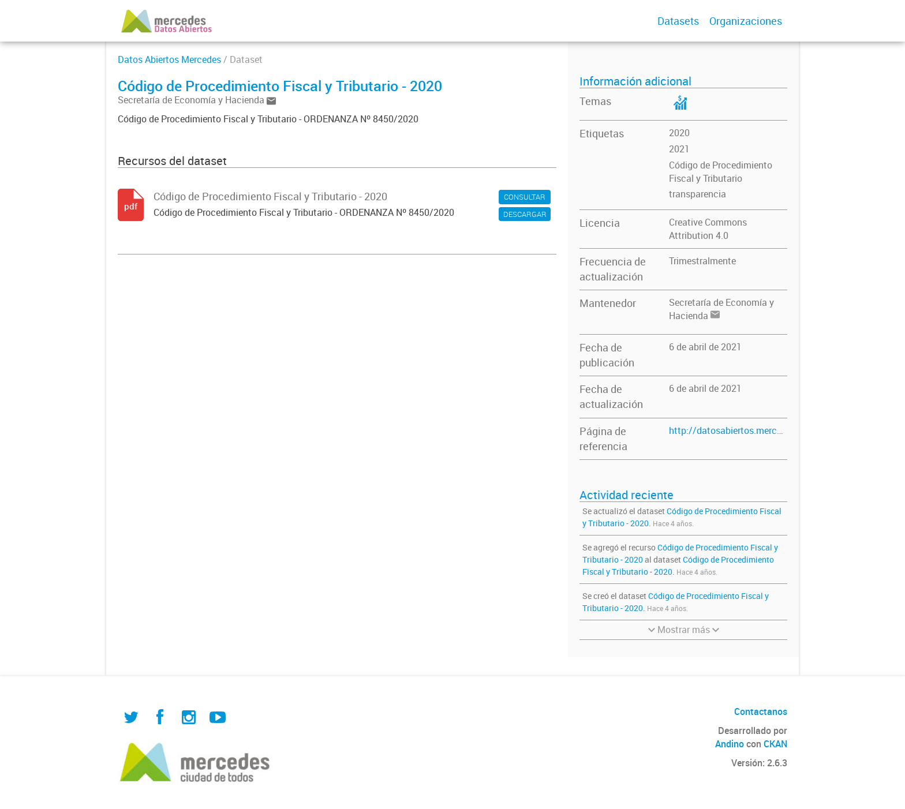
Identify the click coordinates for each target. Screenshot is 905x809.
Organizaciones (745, 21)
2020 (679, 132)
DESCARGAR (525, 214)
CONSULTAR (524, 197)
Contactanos (760, 711)
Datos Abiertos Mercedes (169, 59)
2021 (679, 149)
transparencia (697, 194)
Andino (729, 743)
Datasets (678, 21)
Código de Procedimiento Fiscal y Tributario (720, 172)
